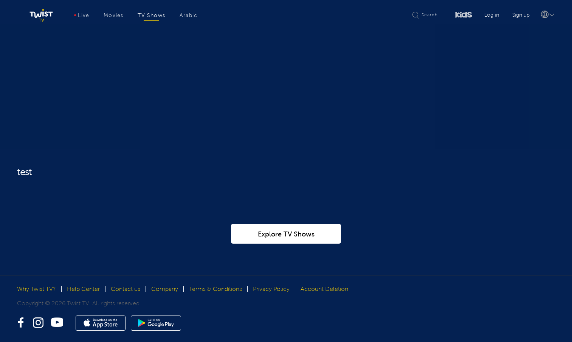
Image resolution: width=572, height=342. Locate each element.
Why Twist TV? (36, 289)
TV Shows (151, 15)
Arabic (188, 15)
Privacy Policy (271, 289)
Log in (491, 15)
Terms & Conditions (215, 289)
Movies (113, 15)
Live (81, 15)
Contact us (125, 289)
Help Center (83, 289)
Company (164, 289)
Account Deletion (324, 289)
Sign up (521, 15)
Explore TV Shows (286, 234)
